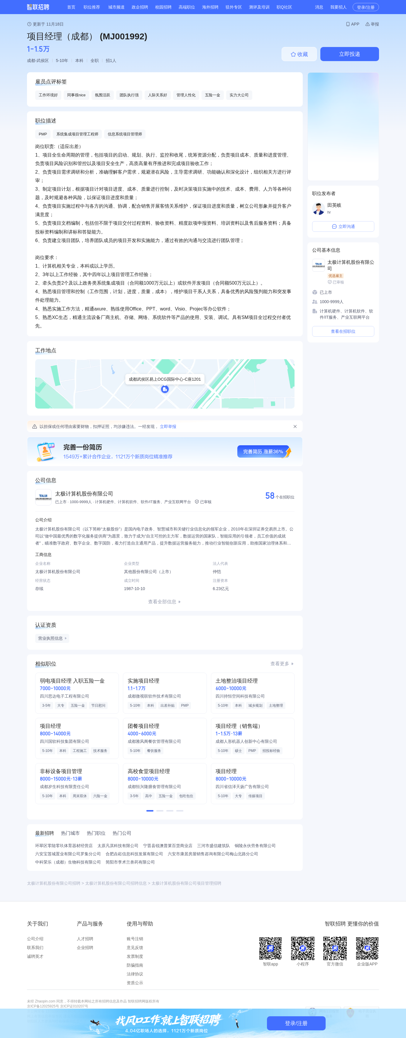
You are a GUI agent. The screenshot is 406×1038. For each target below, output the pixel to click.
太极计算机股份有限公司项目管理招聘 (186, 883)
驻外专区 (234, 7)
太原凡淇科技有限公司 (117, 845)
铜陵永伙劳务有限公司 (255, 845)
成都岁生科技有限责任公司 (64, 786)
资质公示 (135, 982)
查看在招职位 (343, 331)
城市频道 (116, 7)
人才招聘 (85, 938)
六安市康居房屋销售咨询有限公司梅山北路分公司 (213, 853)
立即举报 (168, 426)
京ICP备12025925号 (43, 1006)
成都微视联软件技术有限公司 (154, 696)
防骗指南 (135, 965)
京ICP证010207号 (74, 1006)
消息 (319, 7)
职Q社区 (284, 7)
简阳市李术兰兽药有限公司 (130, 862)
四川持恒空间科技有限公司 (240, 696)
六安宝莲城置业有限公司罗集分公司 (68, 853)
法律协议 (135, 974)
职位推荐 (92, 7)
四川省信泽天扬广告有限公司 (242, 786)
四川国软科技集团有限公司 (64, 741)
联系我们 (35, 947)
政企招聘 (140, 7)
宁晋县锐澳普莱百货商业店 (167, 845)
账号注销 (135, 938)
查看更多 (279, 663)
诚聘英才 (35, 956)
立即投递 (349, 54)
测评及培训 (259, 7)
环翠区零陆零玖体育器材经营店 (64, 845)
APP (355, 24)
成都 (31, 60)
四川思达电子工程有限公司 (64, 696)
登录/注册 (366, 7)
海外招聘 (210, 7)
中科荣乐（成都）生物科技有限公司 (68, 862)
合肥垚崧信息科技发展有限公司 (134, 853)
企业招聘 (85, 947)
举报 (375, 24)
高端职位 (187, 7)
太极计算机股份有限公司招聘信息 (116, 883)
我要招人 (338, 7)
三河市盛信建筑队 (213, 845)
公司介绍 (35, 938)
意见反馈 (135, 947)
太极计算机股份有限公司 (84, 494)
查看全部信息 (162, 601)
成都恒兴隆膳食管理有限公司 (154, 786)
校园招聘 (163, 7)
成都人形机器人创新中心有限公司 (246, 741)
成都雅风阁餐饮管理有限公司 (154, 741)
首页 (71, 7)
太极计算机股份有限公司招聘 (53, 883)
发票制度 (135, 956)
